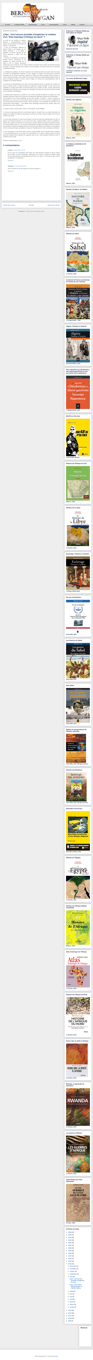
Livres (65, 24)
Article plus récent (9, 205)
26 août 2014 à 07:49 (19, 150)
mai (71, 1296)
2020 (70, 1248)
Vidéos (73, 24)
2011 (70, 1315)
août (71, 1276)
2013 (70, 1310)
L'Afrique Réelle (19, 24)
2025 (70, 1235)
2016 (70, 1258)
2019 (70, 1250)
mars (71, 1302)
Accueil (7, 24)
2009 (70, 1321)
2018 (70, 1253)
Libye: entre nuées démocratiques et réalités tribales (75, 1286)
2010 (70, 1318)
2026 (70, 1232)
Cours (43, 24)
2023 (70, 1240)
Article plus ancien (54, 205)
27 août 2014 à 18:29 (20, 166)
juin (71, 1294)
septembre (73, 1274)
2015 (70, 1261)
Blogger (56, 1356)
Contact (81, 24)
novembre (73, 1269)
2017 (70, 1256)
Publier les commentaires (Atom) (35, 211)
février (72, 1304)
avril (71, 1299)
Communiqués (54, 24)
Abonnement (33, 24)
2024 (70, 1237)
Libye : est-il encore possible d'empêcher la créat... (76, 1280)
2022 (70, 1242)
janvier (72, 1307)
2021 (70, 1245)
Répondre (10, 160)
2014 (70, 1264)
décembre (73, 1266)
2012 (70, 1313)
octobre (72, 1271)
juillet (72, 1291)
